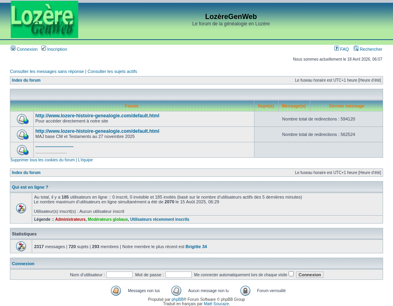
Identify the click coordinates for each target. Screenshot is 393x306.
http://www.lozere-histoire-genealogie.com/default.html (97, 116)
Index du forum (26, 80)
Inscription (54, 49)
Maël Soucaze (216, 304)
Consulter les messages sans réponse (47, 71)
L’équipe (85, 160)
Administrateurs (70, 219)
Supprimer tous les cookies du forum (42, 160)
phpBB (177, 299)
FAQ (341, 49)
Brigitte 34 (196, 246)
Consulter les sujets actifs (112, 71)
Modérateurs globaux (108, 219)
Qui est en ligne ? (30, 187)
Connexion (24, 49)
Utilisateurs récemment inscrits (159, 219)
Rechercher (368, 49)
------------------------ (54, 146)
